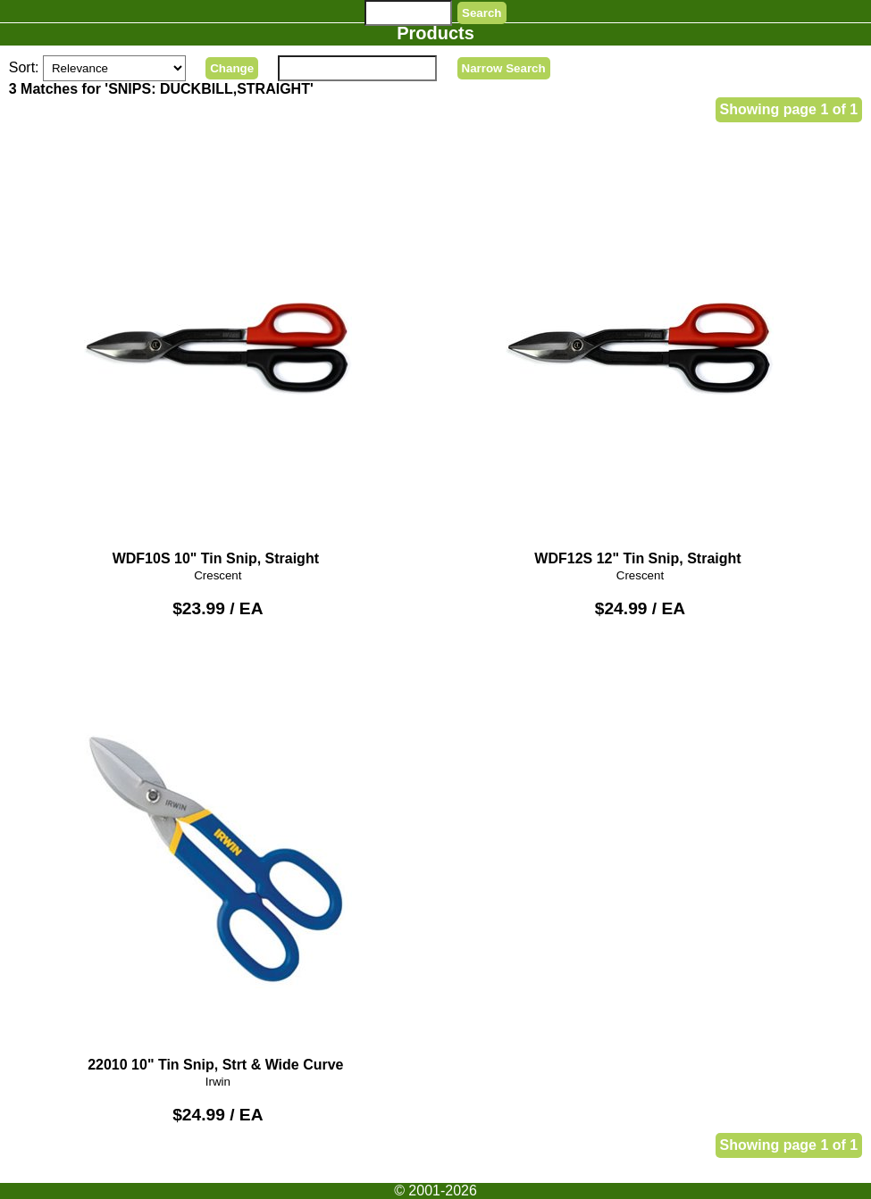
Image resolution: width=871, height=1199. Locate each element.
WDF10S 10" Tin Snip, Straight (217, 356)
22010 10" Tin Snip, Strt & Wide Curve (217, 861)
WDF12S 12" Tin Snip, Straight (640, 356)
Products (435, 33)
